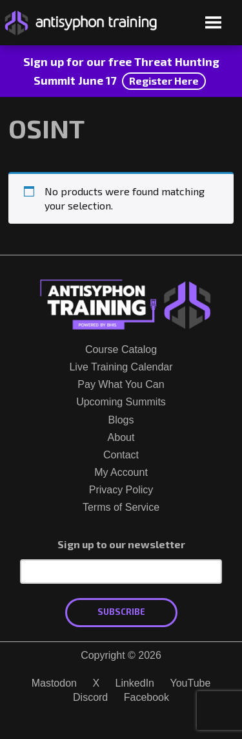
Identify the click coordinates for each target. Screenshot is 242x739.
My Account (121, 472)
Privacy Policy (121, 489)
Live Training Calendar (120, 366)
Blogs (121, 419)
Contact (121, 454)
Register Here (164, 80)
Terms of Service (121, 507)
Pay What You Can (120, 384)
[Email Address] (121, 571)
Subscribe (121, 611)
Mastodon (54, 683)
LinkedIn (135, 683)
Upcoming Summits (121, 401)
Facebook (146, 697)
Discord (90, 697)
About (121, 437)
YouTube (190, 683)
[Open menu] (213, 23)
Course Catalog (121, 349)
